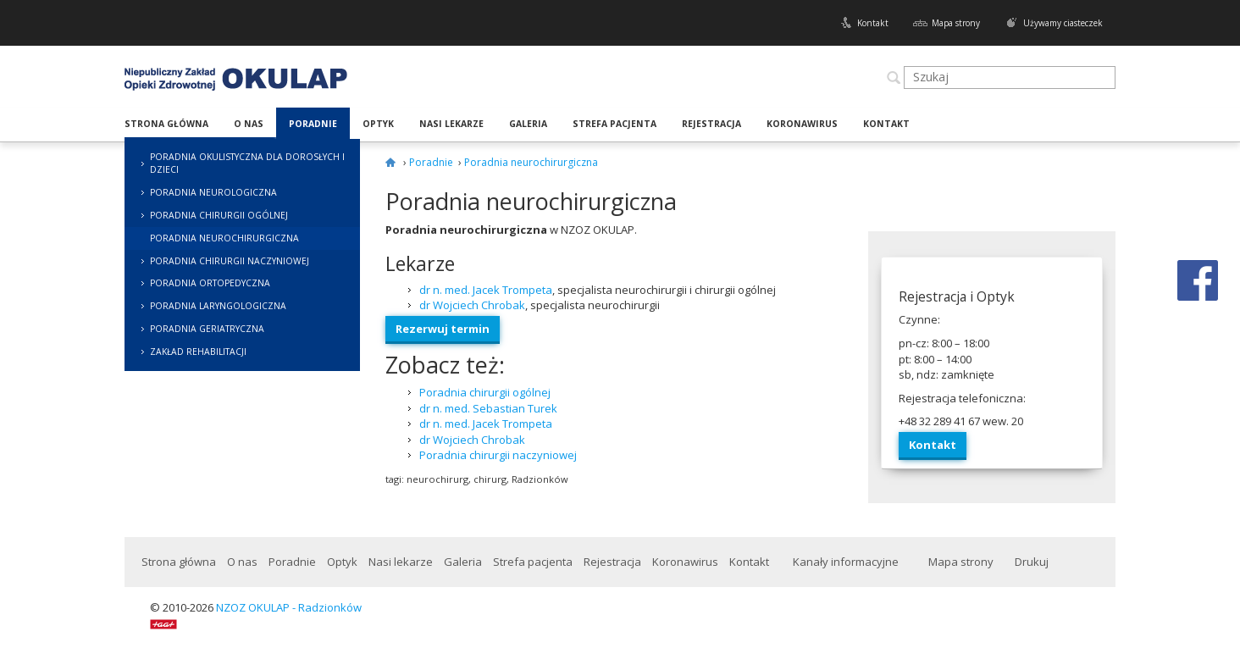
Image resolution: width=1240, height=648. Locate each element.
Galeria (528, 124)
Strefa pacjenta (614, 124)
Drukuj (1032, 561)
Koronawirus (802, 124)
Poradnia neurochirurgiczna (224, 238)
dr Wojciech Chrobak (472, 439)
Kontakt (872, 23)
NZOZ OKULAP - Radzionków (289, 607)
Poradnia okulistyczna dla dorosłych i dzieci (247, 163)
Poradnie (313, 124)
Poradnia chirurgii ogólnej (219, 215)
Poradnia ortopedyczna (210, 283)
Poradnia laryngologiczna (218, 306)
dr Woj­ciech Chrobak (472, 305)
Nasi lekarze (451, 124)
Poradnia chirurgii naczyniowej (229, 261)
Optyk (378, 124)
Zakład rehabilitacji (198, 351)
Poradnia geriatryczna (207, 329)
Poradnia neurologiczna (213, 192)
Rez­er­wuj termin (443, 328)
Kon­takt (932, 444)
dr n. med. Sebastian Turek (488, 408)
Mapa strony (956, 23)
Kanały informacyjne (846, 561)
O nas (248, 124)
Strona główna (166, 124)
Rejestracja (711, 124)
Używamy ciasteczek (1063, 23)
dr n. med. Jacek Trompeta (485, 289)
